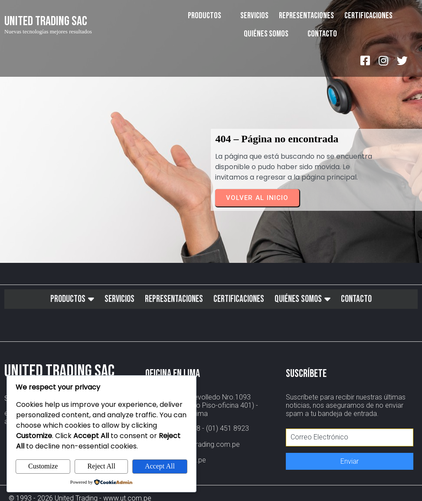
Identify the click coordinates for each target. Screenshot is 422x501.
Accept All (160, 466)
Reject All (101, 466)
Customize (43, 466)
